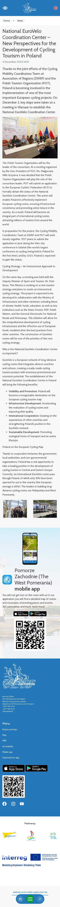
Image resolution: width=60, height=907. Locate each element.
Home (7, 20)
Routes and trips (9, 729)
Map (4, 735)
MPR (4, 740)
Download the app (10, 757)
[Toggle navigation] (30, 899)
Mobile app (7, 752)
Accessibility (7, 746)
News (20, 20)
